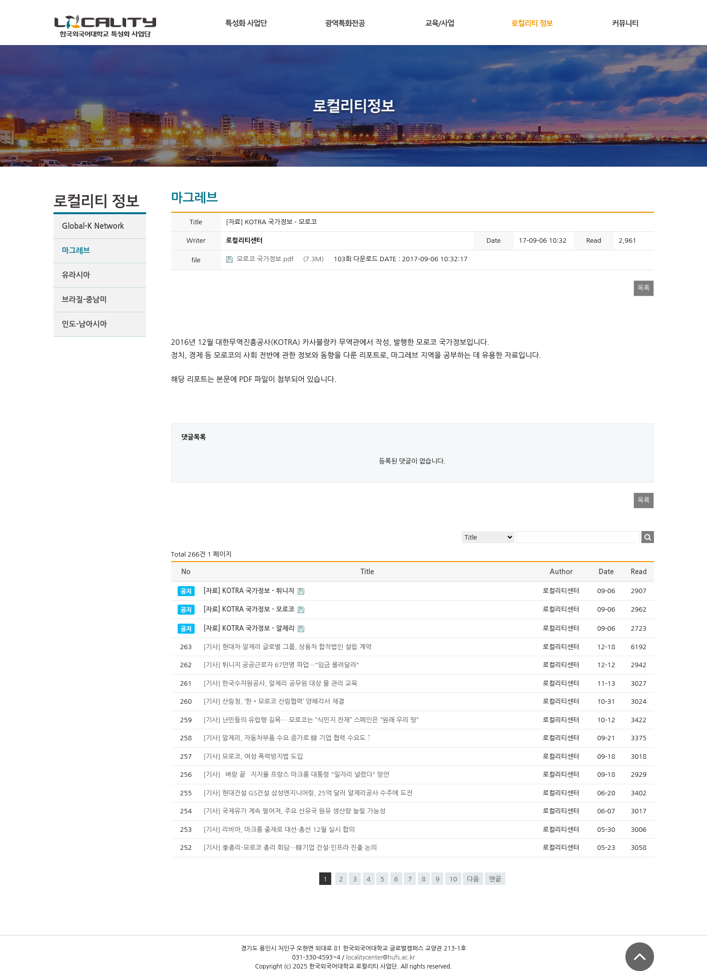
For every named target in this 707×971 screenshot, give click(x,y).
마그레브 (76, 250)
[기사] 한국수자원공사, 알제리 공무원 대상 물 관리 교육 (281, 683)
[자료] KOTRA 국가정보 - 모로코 (250, 609)
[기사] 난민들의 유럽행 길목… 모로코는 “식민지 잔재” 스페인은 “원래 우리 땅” (311, 720)
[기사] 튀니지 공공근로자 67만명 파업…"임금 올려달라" (281, 665)
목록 (643, 288)
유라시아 (76, 275)
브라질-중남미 (84, 299)
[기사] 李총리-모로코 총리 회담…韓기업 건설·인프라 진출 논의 (290, 847)
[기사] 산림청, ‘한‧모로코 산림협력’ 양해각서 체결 (274, 701)
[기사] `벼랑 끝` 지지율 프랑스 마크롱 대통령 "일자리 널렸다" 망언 (297, 774)
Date (606, 571)
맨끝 (495, 879)
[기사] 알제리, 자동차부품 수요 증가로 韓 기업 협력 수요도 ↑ (287, 738)
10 (453, 879)
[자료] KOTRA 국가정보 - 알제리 (250, 628)
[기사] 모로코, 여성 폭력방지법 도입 (253, 756)
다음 (473, 879)
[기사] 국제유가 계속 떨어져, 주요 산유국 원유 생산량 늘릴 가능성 (295, 811)
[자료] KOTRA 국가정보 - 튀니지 (250, 591)
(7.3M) (276, 259)
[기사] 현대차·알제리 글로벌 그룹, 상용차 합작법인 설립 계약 (288, 647)
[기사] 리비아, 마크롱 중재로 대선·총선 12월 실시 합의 (279, 829)
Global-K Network (93, 226)
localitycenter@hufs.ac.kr (380, 957)
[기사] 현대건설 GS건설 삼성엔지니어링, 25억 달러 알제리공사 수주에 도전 (308, 793)
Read (638, 571)
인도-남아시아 (84, 324)
